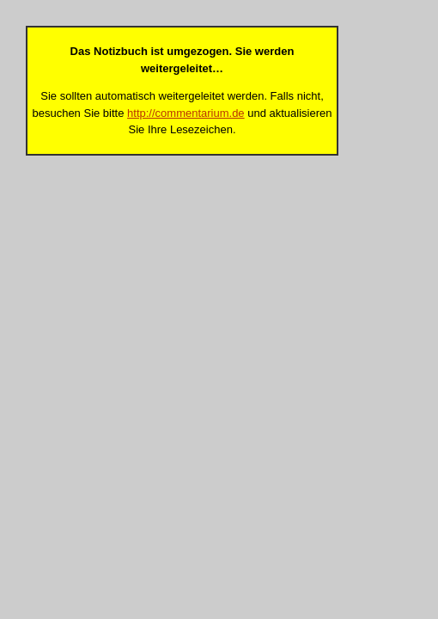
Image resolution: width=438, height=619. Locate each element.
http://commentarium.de (186, 113)
